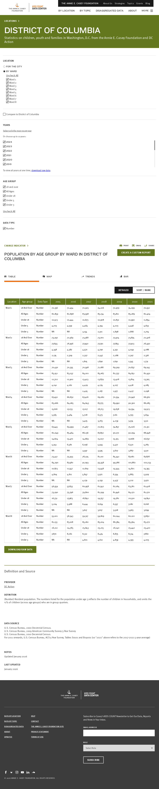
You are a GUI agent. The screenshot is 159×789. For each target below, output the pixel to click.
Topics (130, 3)
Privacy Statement (40, 731)
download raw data (40, 170)
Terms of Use (37, 737)
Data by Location (12, 716)
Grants (139, 3)
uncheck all (12, 75)
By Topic (85, 10)
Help (33, 716)
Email (136, 245)
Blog (148, 3)
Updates (8, 737)
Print (124, 245)
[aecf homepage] (17, 7)
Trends (90, 276)
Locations (10, 21)
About (132, 10)
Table (11, 276)
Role (85, 742)
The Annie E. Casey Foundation (79, 3)
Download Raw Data (20, 549)
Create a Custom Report (136, 252)
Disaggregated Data (109, 10)
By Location (66, 10)
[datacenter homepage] (39, 7)
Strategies (120, 3)
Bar (126, 276)
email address (90, 727)
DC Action (9, 586)
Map (49, 276)
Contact (35, 721)
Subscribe (93, 760)
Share (149, 245)
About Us (107, 3)
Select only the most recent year (17, 130)
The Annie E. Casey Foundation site (47, 726)
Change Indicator (15, 245)
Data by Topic (10, 721)
